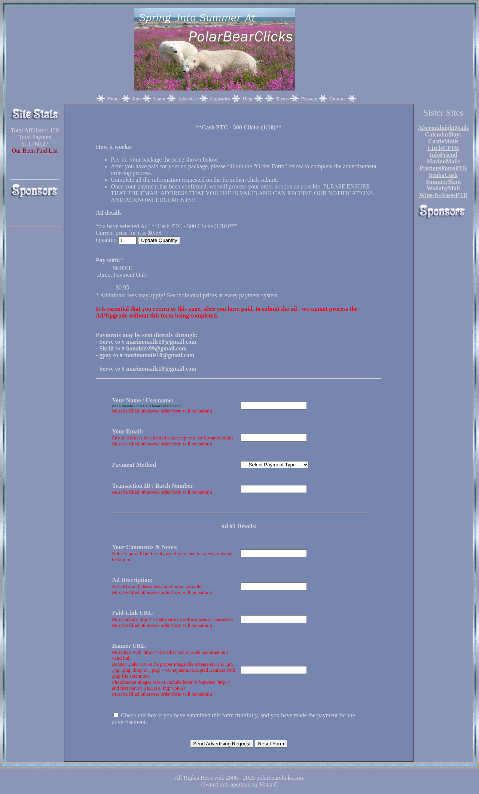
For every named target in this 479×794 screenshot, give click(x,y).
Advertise (188, 98)
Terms (282, 98)
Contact (337, 98)
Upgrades (220, 98)
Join (136, 98)
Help (247, 98)
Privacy (309, 98)
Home (113, 98)
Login (159, 98)
